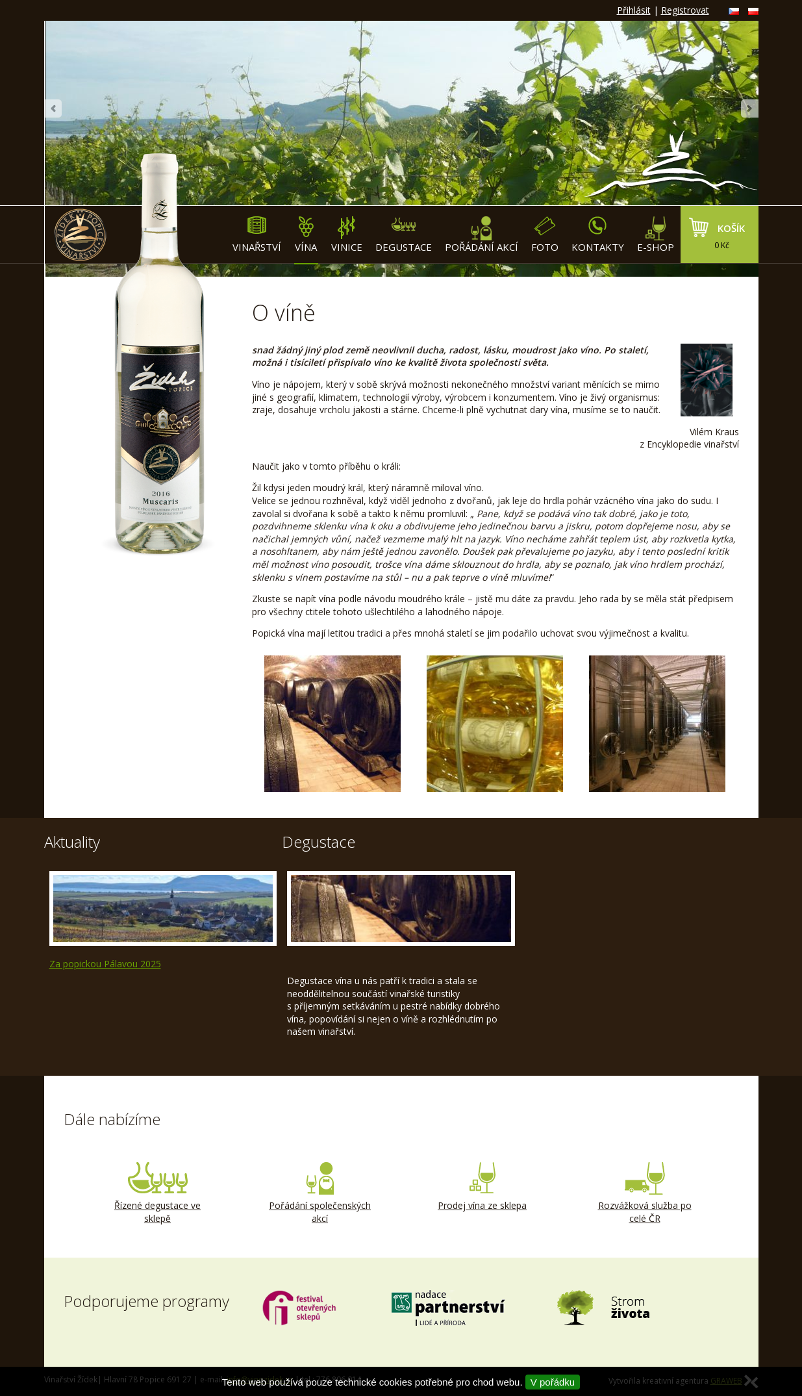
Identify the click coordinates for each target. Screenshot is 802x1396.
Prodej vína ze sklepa (482, 1187)
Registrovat (685, 10)
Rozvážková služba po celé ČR (645, 1193)
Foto (544, 234)
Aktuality (72, 841)
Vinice (346, 234)
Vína (306, 234)
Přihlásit (634, 10)
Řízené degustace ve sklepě (158, 1193)
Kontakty (597, 234)
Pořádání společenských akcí (320, 1193)
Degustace (403, 234)
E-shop (655, 234)
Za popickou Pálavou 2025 (105, 964)
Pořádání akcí (481, 234)
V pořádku (553, 1382)
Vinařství (256, 234)
